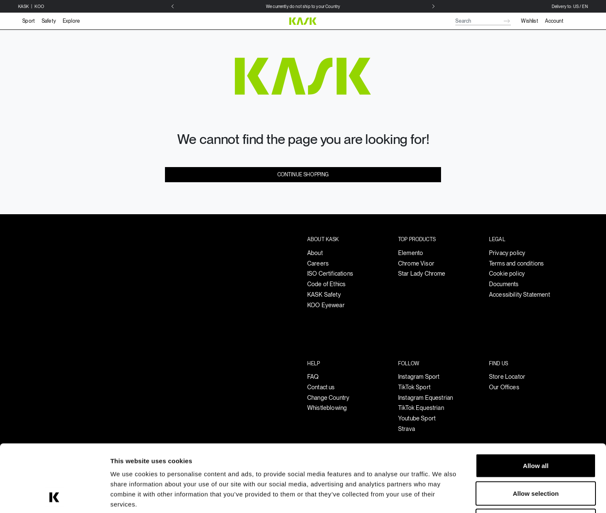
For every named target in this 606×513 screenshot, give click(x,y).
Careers (318, 263)
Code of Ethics (326, 284)
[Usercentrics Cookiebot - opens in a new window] (54, 496)
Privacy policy (507, 253)
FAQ (313, 376)
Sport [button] (28, 21)
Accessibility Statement (519, 294)
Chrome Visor (416, 263)
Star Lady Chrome (422, 273)
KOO (39, 6)
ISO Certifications (330, 273)
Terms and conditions (516, 263)
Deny (536, 457)
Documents (503, 284)
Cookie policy (507, 273)
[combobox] (483, 21)
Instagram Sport (418, 376)
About (315, 253)
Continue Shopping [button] (303, 175)
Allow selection (535, 430)
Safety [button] (49, 21)
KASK (23, 6)
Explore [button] (71, 21)
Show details (441, 496)
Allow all (536, 402)
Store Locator (507, 376)
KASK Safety (324, 294)
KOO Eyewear (326, 305)
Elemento (410, 253)
